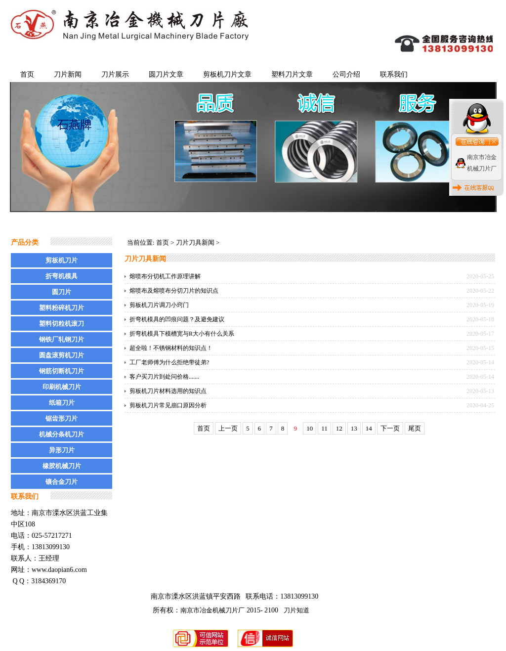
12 (339, 428)
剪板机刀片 (61, 260)
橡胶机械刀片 (61, 466)
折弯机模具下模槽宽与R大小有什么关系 (181, 333)
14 (369, 428)
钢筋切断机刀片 (61, 371)
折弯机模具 (61, 276)
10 (309, 428)
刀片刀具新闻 (195, 242)
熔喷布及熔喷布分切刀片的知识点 (173, 290)
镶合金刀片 (61, 481)
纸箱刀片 (62, 402)
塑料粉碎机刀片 (61, 307)
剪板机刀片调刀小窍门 (159, 305)
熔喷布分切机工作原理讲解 (165, 276)
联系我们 (394, 74)
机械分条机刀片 (61, 434)
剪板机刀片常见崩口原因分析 (168, 405)
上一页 (228, 428)
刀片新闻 (68, 74)
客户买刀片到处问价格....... (164, 376)
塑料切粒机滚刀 (61, 323)
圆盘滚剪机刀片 (61, 355)
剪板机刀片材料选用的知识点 (168, 391)
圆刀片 (61, 292)
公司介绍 (346, 74)
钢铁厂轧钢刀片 (61, 339)
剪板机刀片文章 (227, 74)
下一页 (390, 428)
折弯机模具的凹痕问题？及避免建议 (176, 319)
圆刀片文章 (166, 74)
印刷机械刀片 (61, 387)
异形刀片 (62, 450)
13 (354, 428)
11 (324, 428)
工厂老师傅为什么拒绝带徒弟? (169, 362)
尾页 (414, 428)
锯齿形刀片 (61, 418)
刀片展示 (115, 74)
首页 (27, 74)
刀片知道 (296, 610)
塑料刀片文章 (292, 74)
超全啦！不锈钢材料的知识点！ (170, 348)
